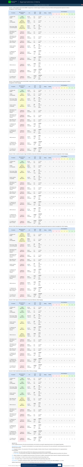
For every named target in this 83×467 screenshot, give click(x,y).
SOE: (13, 449)
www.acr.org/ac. (48, 462)
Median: (13, 458)
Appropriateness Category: (17, 446)
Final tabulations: (15, 460)
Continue (59, 465)
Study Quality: (16, 453)
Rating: (13, 457)
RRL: (13, 455)
